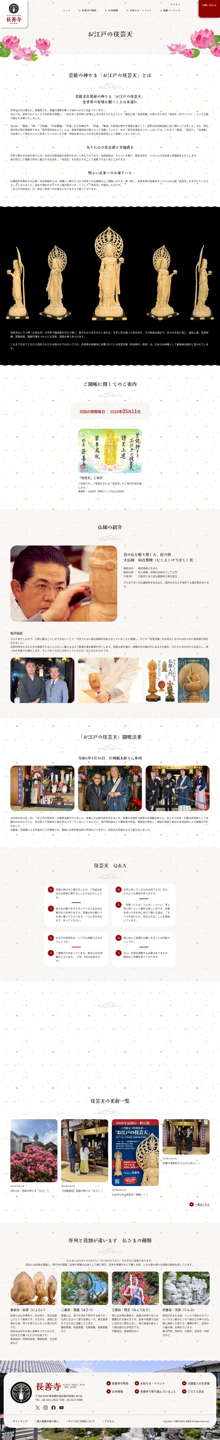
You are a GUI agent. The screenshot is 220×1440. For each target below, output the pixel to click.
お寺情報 (117, 1391)
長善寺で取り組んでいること (158, 1391)
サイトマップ (20, 1421)
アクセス (175, 4)
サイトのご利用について (81, 1421)
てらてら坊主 (196, 1391)
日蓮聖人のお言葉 (199, 1383)
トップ (66, 10)
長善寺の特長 (120, 1383)
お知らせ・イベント (152, 1383)
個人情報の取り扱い (48, 1421)
